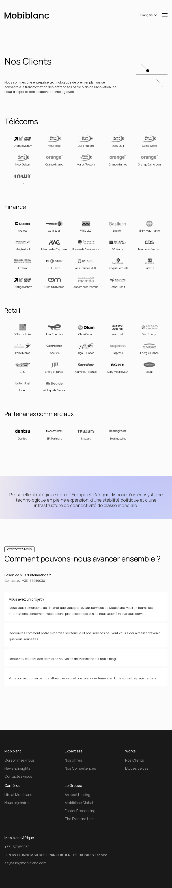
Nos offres (73, 760)
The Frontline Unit (79, 818)
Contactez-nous (18, 776)
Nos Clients (134, 760)
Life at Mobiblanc (18, 794)
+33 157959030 (17, 846)
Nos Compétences (80, 768)
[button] (149, 15)
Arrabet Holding (77, 794)
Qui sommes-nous (19, 760)
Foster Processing (80, 810)
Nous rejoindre (16, 802)
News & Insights (17, 768)
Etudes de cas (136, 768)
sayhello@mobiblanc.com (25, 863)
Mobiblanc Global (79, 802)
